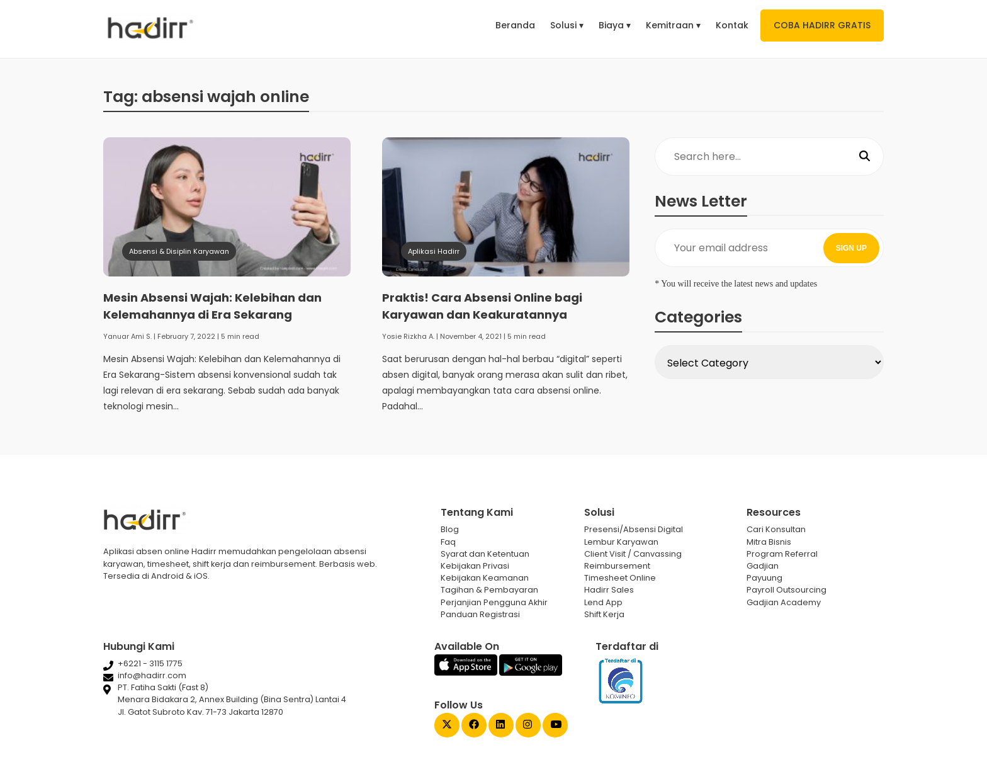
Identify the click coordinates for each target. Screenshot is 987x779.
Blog (450, 529)
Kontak (732, 25)
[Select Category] (769, 362)
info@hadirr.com (152, 675)
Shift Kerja (604, 614)
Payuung (764, 577)
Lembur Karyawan (621, 542)
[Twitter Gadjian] (447, 725)
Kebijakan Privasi (475, 565)
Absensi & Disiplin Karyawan (179, 251)
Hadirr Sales (609, 589)
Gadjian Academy (784, 602)
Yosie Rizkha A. (408, 336)
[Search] (864, 157)
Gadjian (763, 565)
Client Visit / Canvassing (633, 554)
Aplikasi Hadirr (434, 251)
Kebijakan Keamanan (485, 577)
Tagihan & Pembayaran (489, 589)
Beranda (515, 25)
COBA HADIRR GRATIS (822, 25)
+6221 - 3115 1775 (150, 663)
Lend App (603, 602)
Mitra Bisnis (769, 542)
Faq (448, 542)
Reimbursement (617, 565)
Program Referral (782, 554)
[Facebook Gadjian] (474, 725)
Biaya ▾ (615, 25)
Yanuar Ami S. (127, 336)
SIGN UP (851, 248)
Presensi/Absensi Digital (633, 529)
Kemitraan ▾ (673, 25)
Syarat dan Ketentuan (485, 554)
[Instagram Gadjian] (528, 725)
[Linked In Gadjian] (501, 725)
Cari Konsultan (776, 529)
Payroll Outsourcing (786, 589)
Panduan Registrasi (480, 614)
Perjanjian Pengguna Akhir (494, 602)
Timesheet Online (620, 577)
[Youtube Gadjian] (555, 725)
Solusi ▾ (567, 25)
